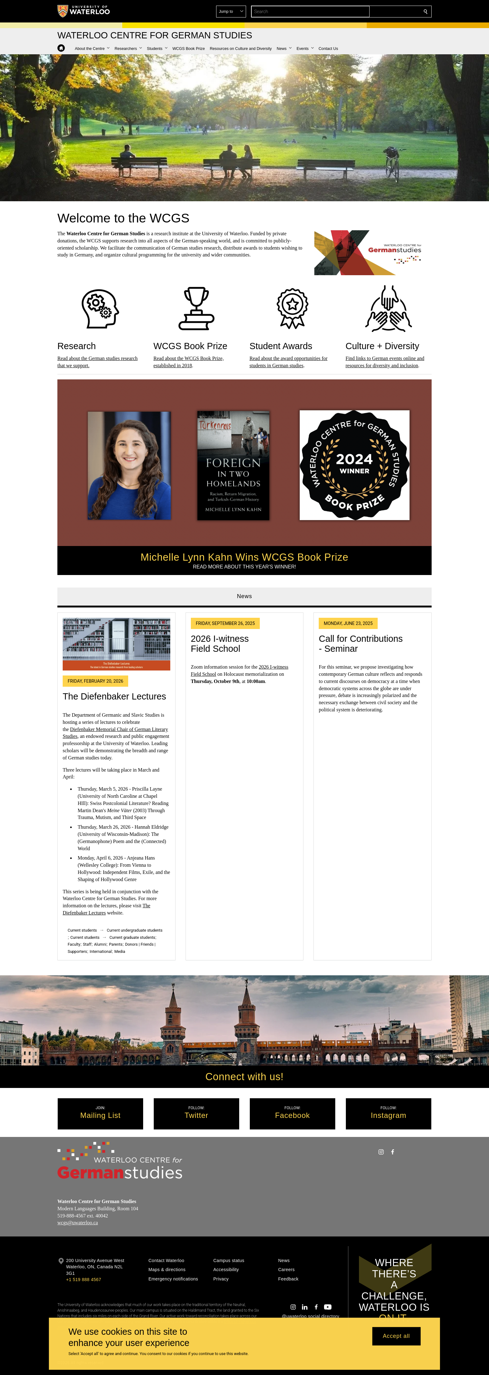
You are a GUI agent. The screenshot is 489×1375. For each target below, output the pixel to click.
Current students (82, 930)
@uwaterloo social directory (310, 1316)
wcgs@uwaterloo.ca (77, 1222)
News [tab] (244, 596)
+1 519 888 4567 (83, 1279)
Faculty (74, 944)
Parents (115, 944)
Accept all (396, 1336)
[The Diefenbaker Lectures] (116, 644)
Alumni (100, 944)
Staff (87, 944)
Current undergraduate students (134, 930)
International (101, 951)
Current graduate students (132, 937)
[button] (380, 11)
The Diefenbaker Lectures (114, 696)
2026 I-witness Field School (220, 644)
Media (119, 951)
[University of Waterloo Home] (83, 11)
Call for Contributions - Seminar (361, 644)
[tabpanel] (244, 783)
